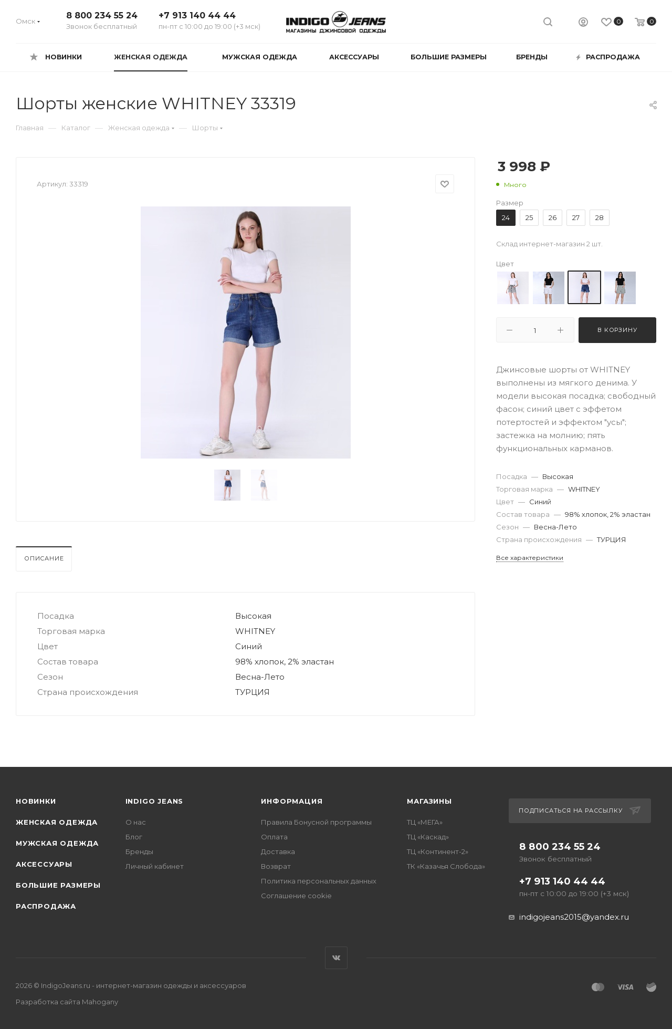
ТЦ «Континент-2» (437, 851)
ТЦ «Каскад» (428, 837)
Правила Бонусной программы (316, 822)
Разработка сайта (67, 1001)
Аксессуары (44, 864)
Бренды (139, 851)
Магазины (429, 801)
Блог (133, 837)
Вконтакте (336, 958)
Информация (291, 801)
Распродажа (46, 906)
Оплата (274, 837)
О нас (135, 822)
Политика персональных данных (318, 881)
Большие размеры (58, 885)
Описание (44, 558)
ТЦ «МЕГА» (425, 822)
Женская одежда (57, 822)
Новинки (36, 801)
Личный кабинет (154, 866)
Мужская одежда (57, 843)
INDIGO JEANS (154, 801)
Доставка (278, 851)
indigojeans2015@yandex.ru (574, 917)
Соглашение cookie (296, 895)
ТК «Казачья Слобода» (446, 866)
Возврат (276, 866)
